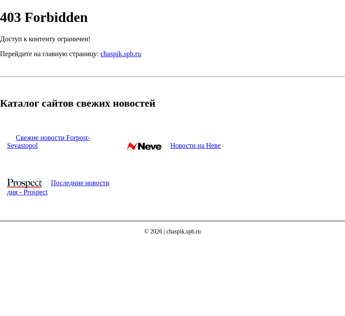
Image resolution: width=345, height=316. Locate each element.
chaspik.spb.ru (121, 53)
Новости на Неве (195, 145)
